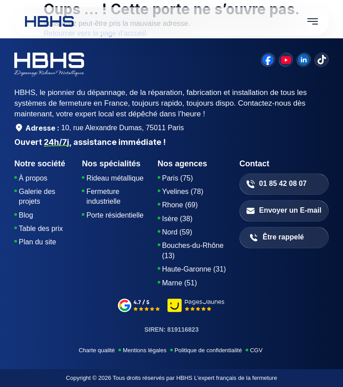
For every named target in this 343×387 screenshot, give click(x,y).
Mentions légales (145, 350)
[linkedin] (304, 60)
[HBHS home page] (49, 21)
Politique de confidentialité (208, 350)
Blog (26, 215)
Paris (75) (177, 178)
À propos (33, 178)
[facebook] (268, 60)
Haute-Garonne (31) (194, 269)
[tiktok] (321, 60)
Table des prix (41, 228)
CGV (256, 350)
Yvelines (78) (183, 191)
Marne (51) (179, 283)
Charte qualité (97, 350)
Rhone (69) (180, 205)
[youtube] (286, 60)
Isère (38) (177, 218)
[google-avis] (139, 307)
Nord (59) (177, 232)
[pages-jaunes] (196, 307)
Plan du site (37, 242)
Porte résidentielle (114, 215)
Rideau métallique (114, 178)
